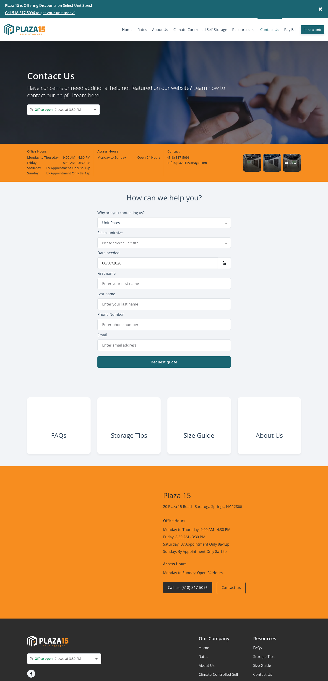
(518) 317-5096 (178, 157)
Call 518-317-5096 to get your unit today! (40, 12)
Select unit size (110, 232)
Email (102, 334)
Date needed (108, 252)
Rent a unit (312, 30)
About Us (207, 670)
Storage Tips (264, 661)
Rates (203, 661)
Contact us (232, 593)
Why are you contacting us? (121, 212)
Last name (106, 293)
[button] (252, 163)
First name (106, 273)
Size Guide (262, 670)
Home (204, 652)
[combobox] (63, 109)
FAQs (257, 652)
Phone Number (110, 314)
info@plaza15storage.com (187, 163)
